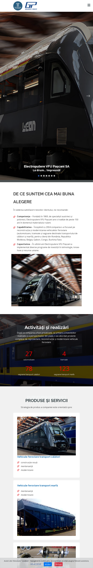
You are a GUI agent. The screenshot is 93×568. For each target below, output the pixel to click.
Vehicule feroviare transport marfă (37, 485)
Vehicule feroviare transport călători (38, 456)
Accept (48, 564)
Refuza (58, 564)
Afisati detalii (35, 564)
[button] (4, 91)
